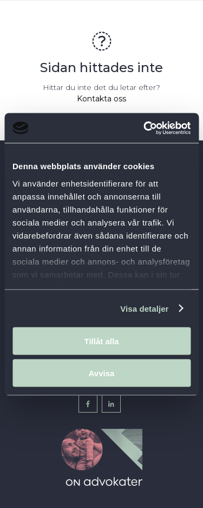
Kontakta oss (101, 99)
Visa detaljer (144, 308)
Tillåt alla (101, 341)
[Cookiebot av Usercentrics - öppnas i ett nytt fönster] (145, 128)
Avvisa (102, 372)
